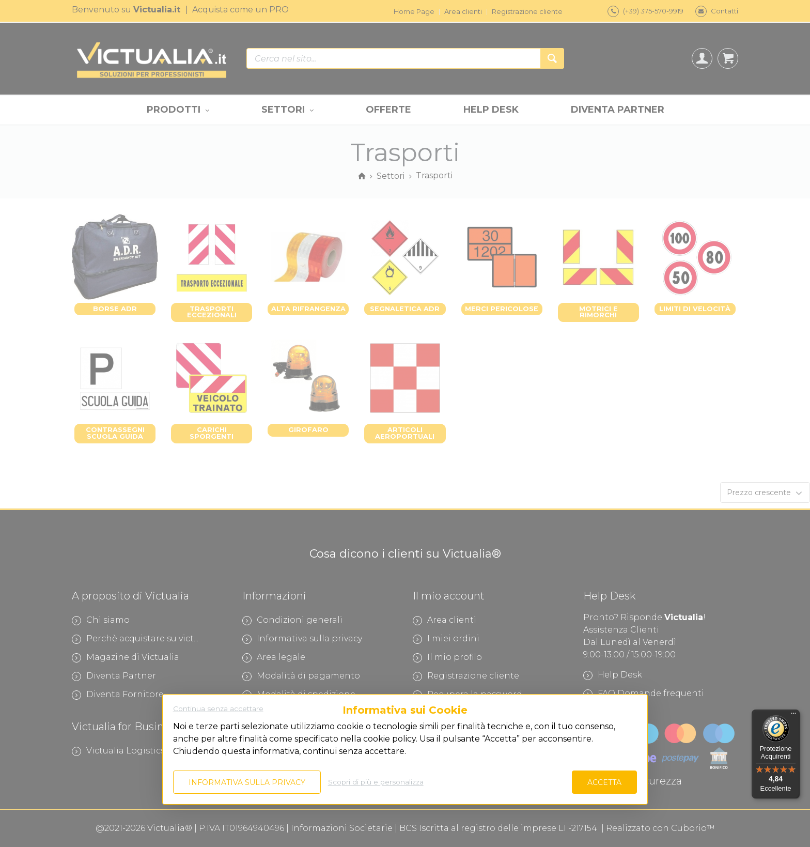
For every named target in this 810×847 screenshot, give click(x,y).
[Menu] (793, 716)
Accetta (604, 782)
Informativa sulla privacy (247, 782)
